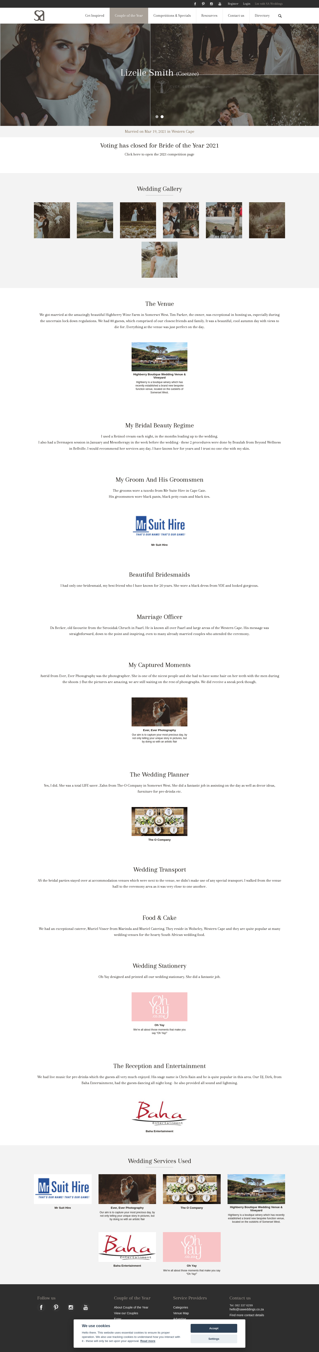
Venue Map (181, 1313)
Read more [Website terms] (147, 1341)
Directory (262, 16)
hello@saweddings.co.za (246, 1309)
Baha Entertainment (159, 1131)
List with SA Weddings (269, 3)
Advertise (179, 1318)
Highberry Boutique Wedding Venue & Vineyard (159, 376)
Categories (180, 1307)
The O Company (159, 839)
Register (233, 3)
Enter (117, 1318)
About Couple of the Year (131, 1307)
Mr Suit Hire (159, 544)
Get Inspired (94, 16)
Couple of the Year (129, 16)
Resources (209, 16)
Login (246, 3)
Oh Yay (159, 1025)
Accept (214, 1328)
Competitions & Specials (172, 16)
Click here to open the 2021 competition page (159, 154)
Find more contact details (246, 1315)
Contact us (236, 16)
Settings (213, 1338)
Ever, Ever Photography (159, 730)
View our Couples (126, 1313)
